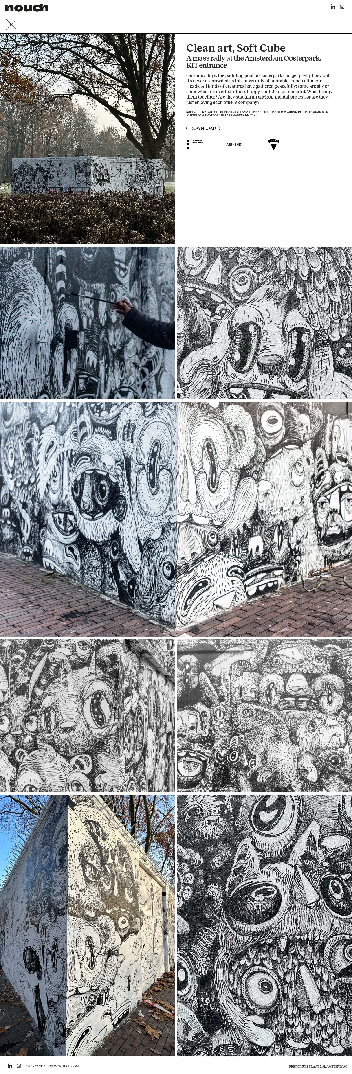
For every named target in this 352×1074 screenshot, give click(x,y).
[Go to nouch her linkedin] (9, 1066)
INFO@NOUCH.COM (64, 1066)
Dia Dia (250, 115)
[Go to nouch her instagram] (18, 1066)
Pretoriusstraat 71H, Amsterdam (318, 1066)
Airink (292, 112)
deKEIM (303, 112)
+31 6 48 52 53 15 (34, 1066)
